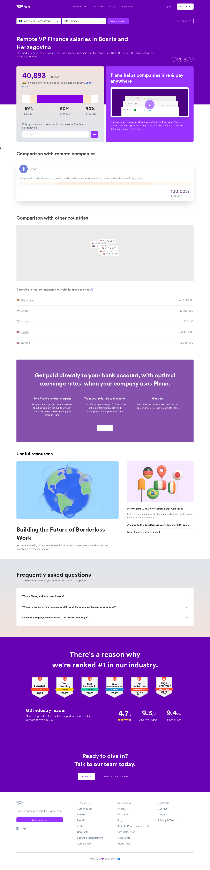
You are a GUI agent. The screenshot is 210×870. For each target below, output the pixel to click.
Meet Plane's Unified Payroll (143, 532)
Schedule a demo (39, 820)
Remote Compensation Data (133, 826)
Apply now (105, 428)
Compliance (84, 843)
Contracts (82, 832)
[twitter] (185, 59)
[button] (112, 255)
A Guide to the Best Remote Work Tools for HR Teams (158, 524)
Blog (119, 820)
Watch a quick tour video (116, 776)
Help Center (124, 837)
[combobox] (19, 21)
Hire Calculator (126, 832)
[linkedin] (191, 59)
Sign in (168, 6)
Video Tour (123, 843)
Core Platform (85, 808)
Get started (185, 6)
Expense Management (90, 837)
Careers (162, 814)
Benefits (82, 820)
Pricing (112, 6)
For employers (183, 21)
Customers (97, 6)
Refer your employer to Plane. (126, 129)
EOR (79, 826)
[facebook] (180, 59)
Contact (162, 808)
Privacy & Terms (167, 820)
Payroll (81, 814)
